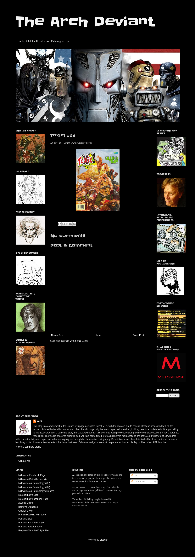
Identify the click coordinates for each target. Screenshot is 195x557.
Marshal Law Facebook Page (33, 499)
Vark (39, 421)
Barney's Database (28, 507)
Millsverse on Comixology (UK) (34, 487)
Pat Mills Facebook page (31, 522)
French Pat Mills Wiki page (32, 514)
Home (98, 335)
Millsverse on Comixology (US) (34, 483)
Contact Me (24, 461)
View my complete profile (28, 446)
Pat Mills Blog (25, 518)
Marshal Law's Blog (28, 495)
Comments (138, 481)
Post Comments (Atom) (76, 340)
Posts (135, 475)
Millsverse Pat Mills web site (32, 479)
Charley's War (25, 510)
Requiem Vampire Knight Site (33, 530)
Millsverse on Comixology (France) (36, 491)
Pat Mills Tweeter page (30, 526)
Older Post (138, 335)
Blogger (104, 539)
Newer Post (57, 335)
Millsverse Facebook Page (32, 475)
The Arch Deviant (84, 21)
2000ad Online (25, 503)
